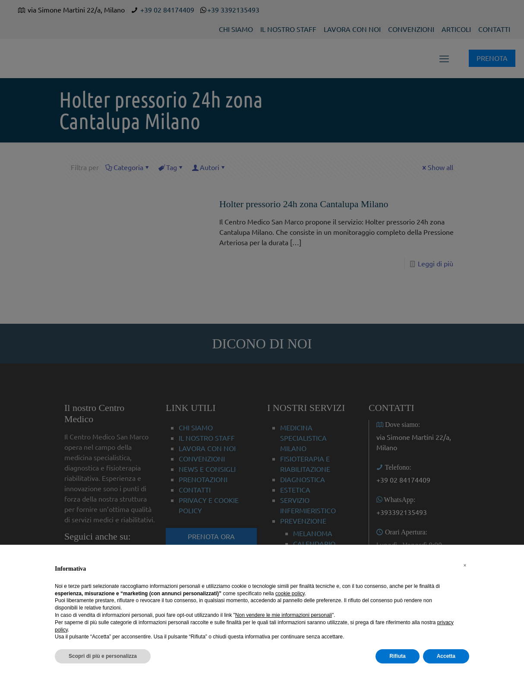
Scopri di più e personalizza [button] (103, 656)
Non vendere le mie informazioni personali (283, 615)
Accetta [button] (446, 656)
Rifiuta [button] (397, 656)
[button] (465, 565)
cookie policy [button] (290, 594)
